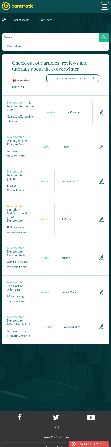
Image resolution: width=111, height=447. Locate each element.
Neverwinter (44, 19)
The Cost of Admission (15, 287)
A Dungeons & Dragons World (17, 142)
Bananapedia (21, 19)
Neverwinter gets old (15, 176)
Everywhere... (13, 46)
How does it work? (91, 443)
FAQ (55, 427)
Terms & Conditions (55, 437)
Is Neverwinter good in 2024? (21, 106)
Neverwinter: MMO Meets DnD (19, 322)
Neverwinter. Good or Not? (16, 253)
